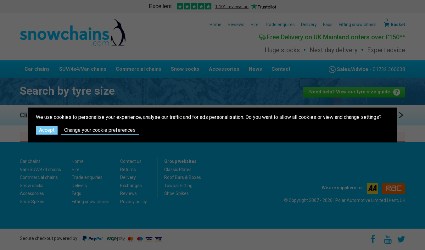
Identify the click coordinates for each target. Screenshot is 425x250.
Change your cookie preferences (100, 130)
